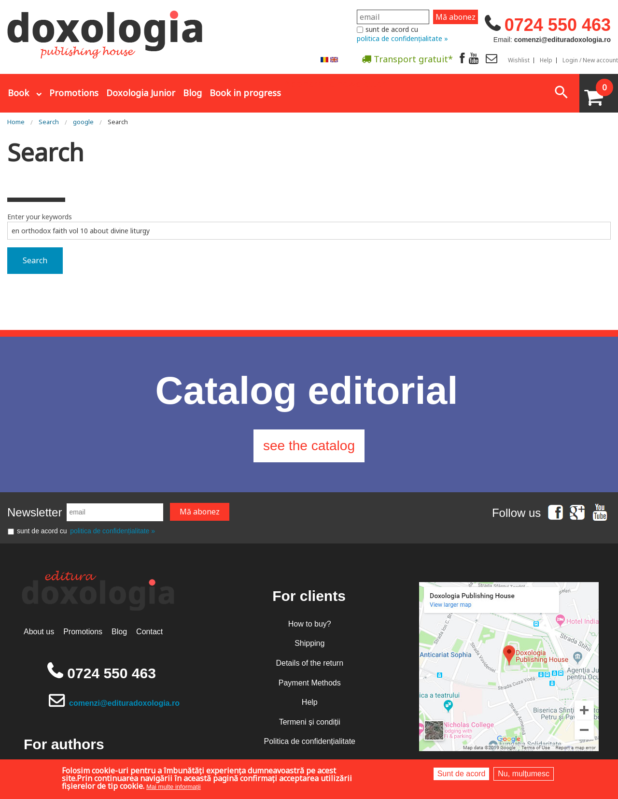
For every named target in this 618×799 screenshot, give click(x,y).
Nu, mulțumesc (523, 774)
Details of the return (309, 663)
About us (39, 632)
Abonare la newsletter (335, 82)
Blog (192, 93)
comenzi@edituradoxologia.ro (124, 703)
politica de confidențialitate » (402, 38)
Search (49, 121)
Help (546, 60)
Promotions (73, 93)
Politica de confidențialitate (309, 741)
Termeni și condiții (309, 722)
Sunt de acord (461, 774)
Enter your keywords (39, 216)
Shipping (309, 643)
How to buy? (309, 624)
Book (18, 93)
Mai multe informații (173, 786)
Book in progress (245, 93)
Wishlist (519, 60)
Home (16, 121)
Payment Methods (310, 683)
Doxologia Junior (140, 93)
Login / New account (590, 60)
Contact (149, 632)
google (83, 121)
